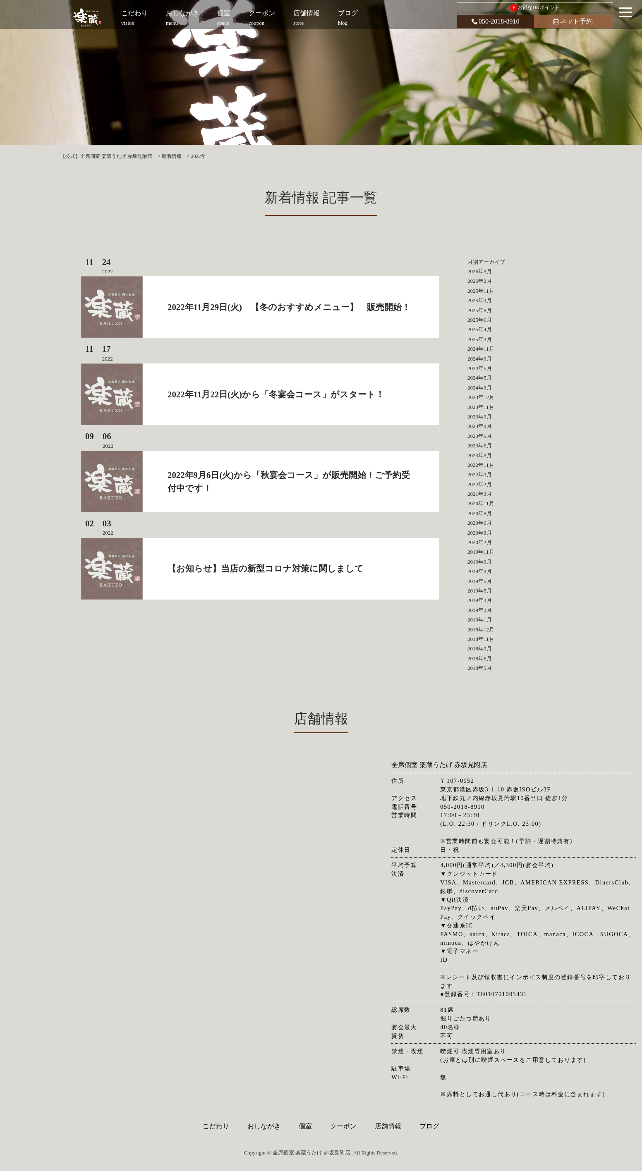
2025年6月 (479, 320)
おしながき (263, 1126)
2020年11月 (480, 503)
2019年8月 (479, 571)
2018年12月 (480, 629)
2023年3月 (479, 455)
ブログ (429, 1126)
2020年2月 (479, 542)
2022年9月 (479, 474)
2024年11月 (480, 349)
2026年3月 (479, 271)
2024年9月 (479, 359)
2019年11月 (480, 552)
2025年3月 (479, 339)
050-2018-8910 (496, 21)
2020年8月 (479, 513)
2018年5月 (479, 668)
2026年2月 (479, 281)
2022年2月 (479, 484)
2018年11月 (480, 639)
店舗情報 (388, 1126)
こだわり (216, 1126)
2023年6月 (479, 436)
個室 (305, 1126)
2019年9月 (479, 562)
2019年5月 (479, 591)
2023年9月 (479, 416)
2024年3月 (479, 388)
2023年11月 (480, 407)
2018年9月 (479, 648)
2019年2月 (479, 610)
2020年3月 (479, 533)
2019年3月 (479, 600)
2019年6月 (479, 581)
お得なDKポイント (534, 8)
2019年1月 (479, 620)
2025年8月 (479, 310)
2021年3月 (479, 494)
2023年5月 (479, 445)
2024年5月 (479, 378)
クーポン (343, 1126)
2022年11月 (480, 465)
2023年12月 (480, 397)
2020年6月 (479, 523)
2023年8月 (479, 426)
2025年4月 (479, 329)
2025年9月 (479, 300)
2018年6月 (479, 658)
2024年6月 (479, 368)
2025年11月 (480, 291)
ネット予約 (573, 21)
